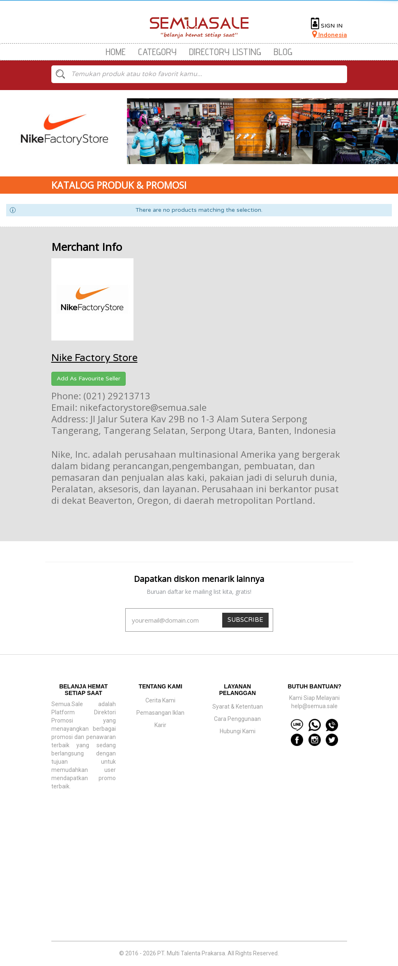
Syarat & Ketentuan (237, 706)
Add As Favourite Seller (88, 378)
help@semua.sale (314, 706)
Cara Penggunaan (237, 719)
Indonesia (329, 35)
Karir (160, 725)
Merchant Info (86, 246)
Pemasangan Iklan (160, 712)
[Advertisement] (199, 881)
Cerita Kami (160, 700)
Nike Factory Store (94, 358)
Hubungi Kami (237, 731)
